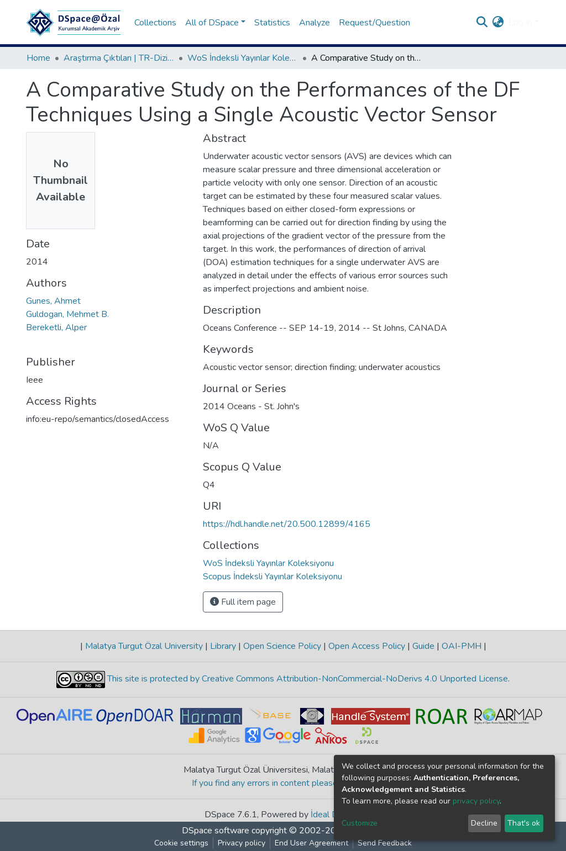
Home (38, 58)
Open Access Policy (366, 646)
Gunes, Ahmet (53, 301)
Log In (520, 23)
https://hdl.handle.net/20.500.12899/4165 (286, 524)
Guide (423, 646)
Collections (155, 23)
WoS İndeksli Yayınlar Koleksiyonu (242, 58)
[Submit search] (482, 22)
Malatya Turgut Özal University (144, 646)
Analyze (314, 23)
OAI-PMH (461, 646)
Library (223, 646)
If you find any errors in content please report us (283, 783)
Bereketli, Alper (56, 327)
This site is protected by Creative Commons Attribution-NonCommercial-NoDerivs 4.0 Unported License (306, 679)
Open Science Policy (282, 646)
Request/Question (374, 23)
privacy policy (476, 801)
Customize (360, 823)
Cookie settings (181, 843)
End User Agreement (311, 843)
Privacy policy (241, 843)
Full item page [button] (243, 602)
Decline (484, 823)
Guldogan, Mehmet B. (67, 314)
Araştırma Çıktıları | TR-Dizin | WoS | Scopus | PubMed (119, 58)
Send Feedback (385, 843)
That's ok (523, 823)
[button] (498, 22)
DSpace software (215, 830)
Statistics (272, 23)
